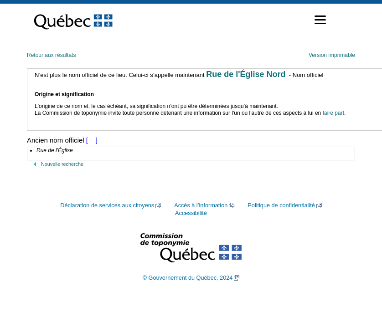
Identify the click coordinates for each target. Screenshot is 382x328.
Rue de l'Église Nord (245, 74)
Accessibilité (191, 213)
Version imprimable (332, 55)
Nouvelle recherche (62, 164)
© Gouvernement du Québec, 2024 (188, 278)
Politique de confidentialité (281, 205)
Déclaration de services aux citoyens (107, 205)
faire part (333, 113)
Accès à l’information (200, 205)
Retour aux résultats (51, 55)
